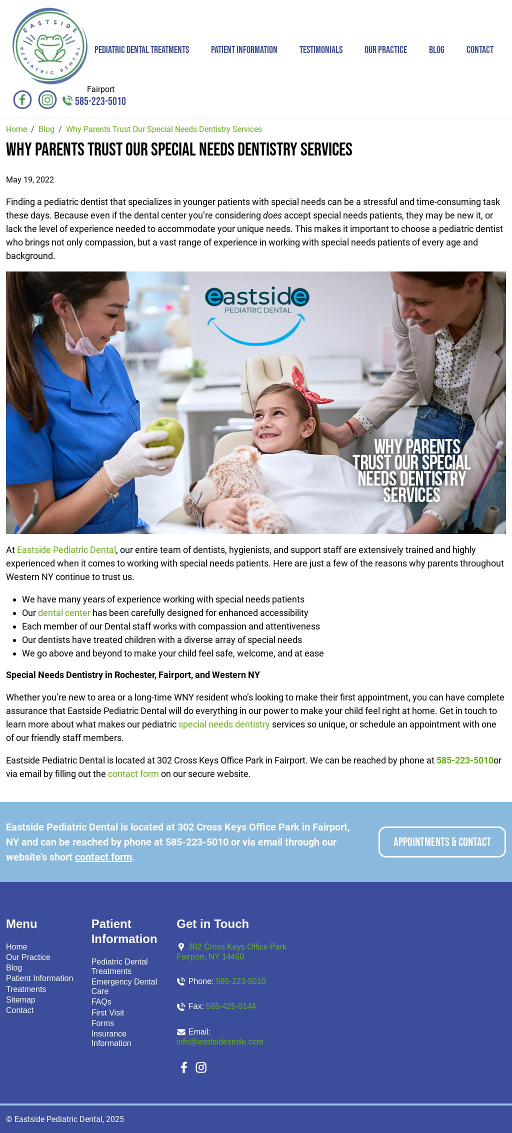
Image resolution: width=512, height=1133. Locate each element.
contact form (133, 773)
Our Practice (385, 50)
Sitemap (21, 1000)
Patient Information (244, 50)
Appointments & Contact (442, 842)
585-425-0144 (231, 1006)
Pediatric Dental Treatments (141, 50)
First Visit (108, 1012)
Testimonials (321, 50)
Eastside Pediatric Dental (66, 549)
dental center (64, 613)
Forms (103, 1023)
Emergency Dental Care (125, 987)
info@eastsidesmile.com (220, 1042)
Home (17, 946)
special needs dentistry (224, 724)
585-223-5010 (100, 101)
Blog (436, 50)
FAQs (102, 1002)
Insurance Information (112, 1039)
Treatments (26, 989)
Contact (480, 50)
